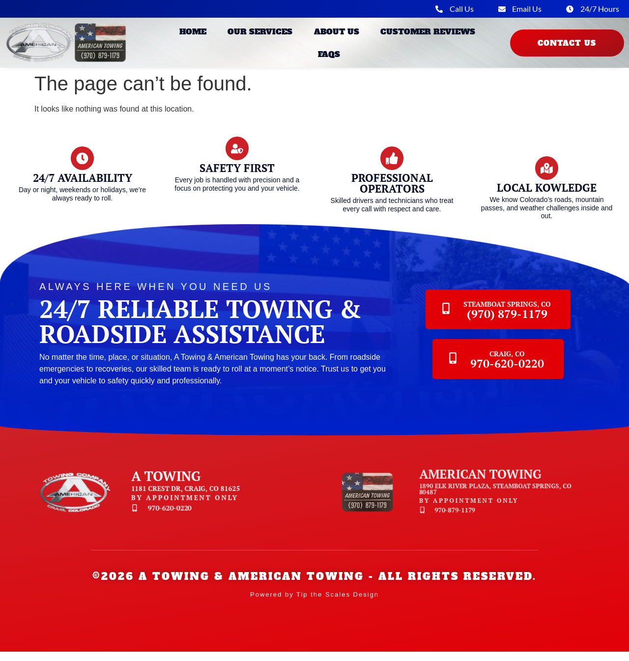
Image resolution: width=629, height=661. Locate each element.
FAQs (329, 55)
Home (192, 33)
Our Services (260, 33)
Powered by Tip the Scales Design (314, 603)
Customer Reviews (427, 33)
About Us (336, 33)
